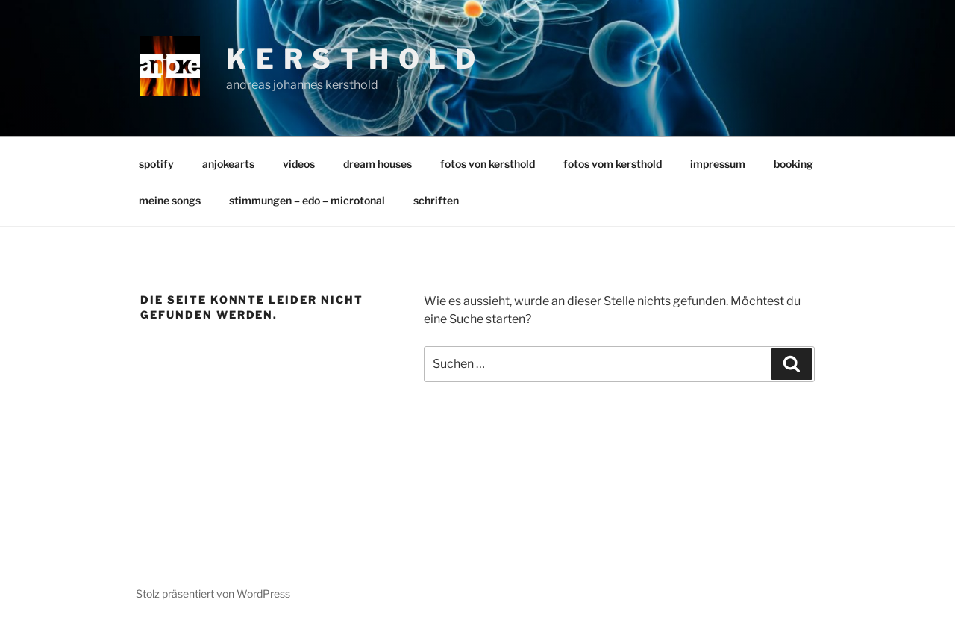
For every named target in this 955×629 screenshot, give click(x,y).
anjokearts (228, 163)
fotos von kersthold (487, 163)
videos (299, 163)
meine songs (170, 200)
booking (793, 163)
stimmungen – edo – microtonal (307, 200)
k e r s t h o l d (352, 59)
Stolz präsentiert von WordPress (213, 593)
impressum (717, 163)
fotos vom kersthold (612, 163)
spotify (156, 163)
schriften (436, 200)
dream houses (377, 163)
